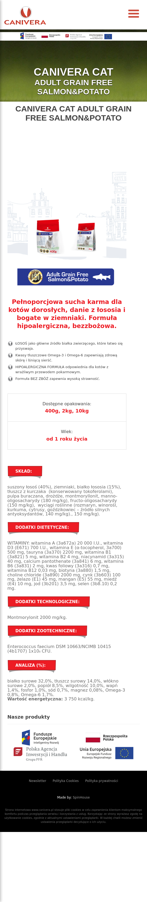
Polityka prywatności (101, 781)
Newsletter (37, 781)
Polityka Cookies (66, 781)
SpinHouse (81, 797)
